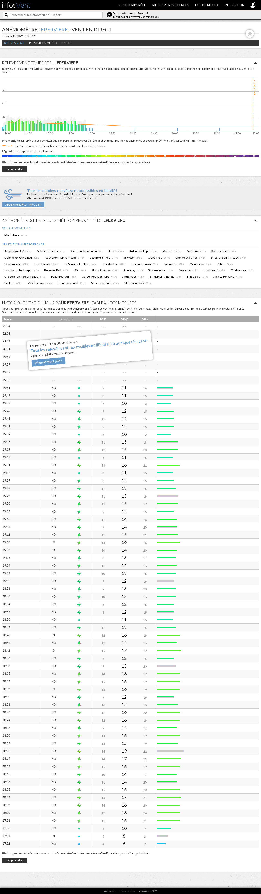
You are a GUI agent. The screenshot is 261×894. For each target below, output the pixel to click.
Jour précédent (14, 169)
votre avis (109, 890)
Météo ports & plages (170, 5)
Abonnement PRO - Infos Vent (23, 204)
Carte (66, 43)
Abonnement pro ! (48, 362)
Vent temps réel (132, 5)
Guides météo (206, 5)
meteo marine (127, 890)
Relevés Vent (14, 43)
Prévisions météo (43, 43)
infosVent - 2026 (148, 890)
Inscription (234, 5)
